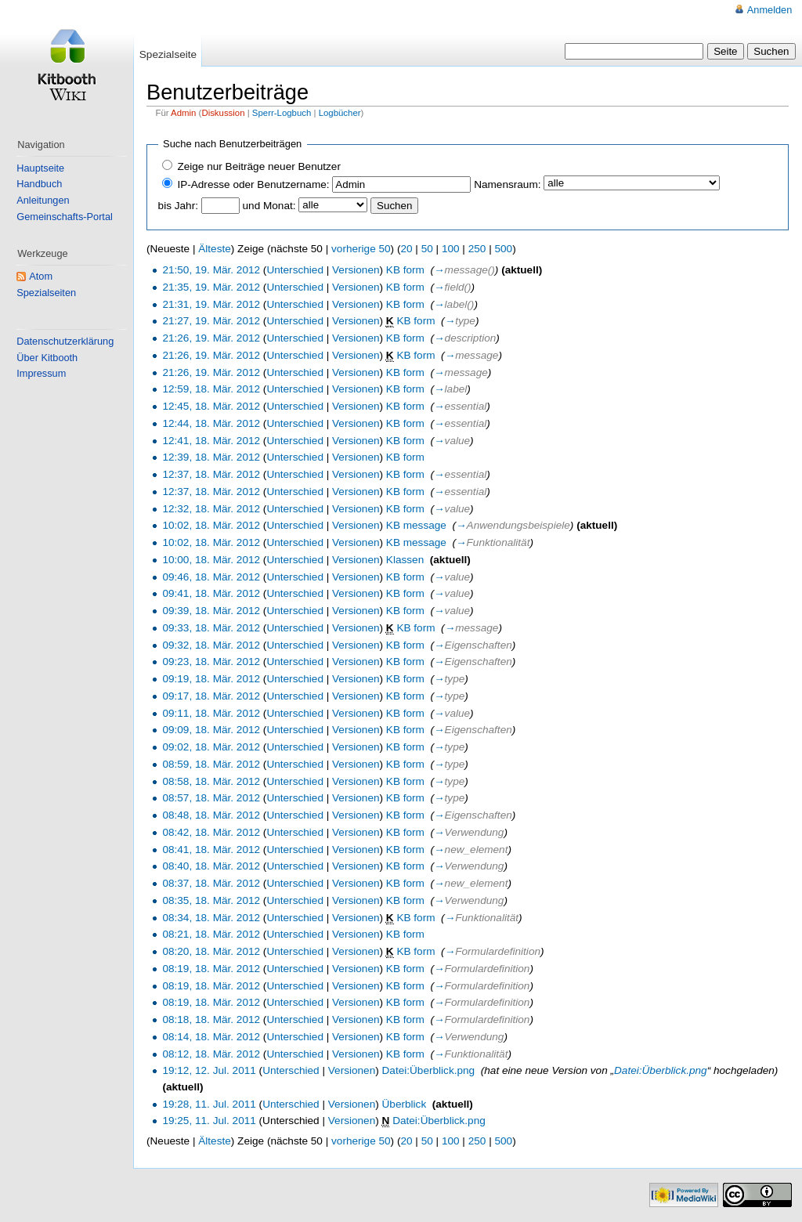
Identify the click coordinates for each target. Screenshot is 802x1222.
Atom (40, 276)
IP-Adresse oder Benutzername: (253, 184)
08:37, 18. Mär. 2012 (211, 883)
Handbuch (39, 184)
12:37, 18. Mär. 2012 (211, 474)
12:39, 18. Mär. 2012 (211, 457)
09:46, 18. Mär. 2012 (211, 577)
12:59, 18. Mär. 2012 (211, 389)
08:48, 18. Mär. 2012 (211, 815)
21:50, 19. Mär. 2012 (211, 270)
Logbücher (340, 113)
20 (406, 249)
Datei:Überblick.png (428, 1070)
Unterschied (294, 270)
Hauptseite (40, 168)
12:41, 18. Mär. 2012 (211, 440)
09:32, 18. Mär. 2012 (211, 645)
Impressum (41, 373)
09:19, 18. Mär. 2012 (211, 679)
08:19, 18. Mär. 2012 (211, 968)
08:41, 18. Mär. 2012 (211, 849)
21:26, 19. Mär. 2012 (211, 338)
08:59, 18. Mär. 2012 (211, 764)
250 (477, 249)
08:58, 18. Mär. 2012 (211, 781)
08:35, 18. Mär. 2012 (211, 900)
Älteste (214, 249)
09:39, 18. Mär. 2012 (211, 610)
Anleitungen (42, 200)
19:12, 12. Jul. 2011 (208, 1070)
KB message (416, 525)
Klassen (405, 560)
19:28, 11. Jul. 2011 (208, 1104)
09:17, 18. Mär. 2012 (211, 696)
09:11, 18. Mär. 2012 (211, 713)
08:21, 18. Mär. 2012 (211, 934)
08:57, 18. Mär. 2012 (211, 798)
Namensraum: (507, 184)
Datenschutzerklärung (65, 341)
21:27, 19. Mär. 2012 (211, 321)
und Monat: (269, 206)
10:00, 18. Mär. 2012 (211, 560)
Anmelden (769, 10)
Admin (183, 113)
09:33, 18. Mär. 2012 (211, 628)
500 (503, 249)
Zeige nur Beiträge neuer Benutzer (259, 166)
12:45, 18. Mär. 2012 (211, 406)
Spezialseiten (46, 292)
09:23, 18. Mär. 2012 (211, 661)
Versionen (355, 270)
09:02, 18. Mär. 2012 (211, 747)
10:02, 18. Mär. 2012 (211, 525)
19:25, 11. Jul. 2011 (208, 1120)
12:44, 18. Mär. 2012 (211, 423)
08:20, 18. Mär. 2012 (211, 951)
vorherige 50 (361, 249)
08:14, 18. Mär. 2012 (211, 1037)
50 (427, 249)
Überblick (404, 1104)
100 (451, 249)
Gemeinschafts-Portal (64, 216)
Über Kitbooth (47, 357)
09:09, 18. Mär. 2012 (211, 730)
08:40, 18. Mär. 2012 (211, 866)
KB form (405, 270)
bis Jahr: (178, 206)
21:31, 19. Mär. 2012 (211, 304)
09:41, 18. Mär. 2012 (211, 593)
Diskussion (222, 113)
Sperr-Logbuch (281, 113)
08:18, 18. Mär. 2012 (211, 1019)
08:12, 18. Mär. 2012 (211, 1054)
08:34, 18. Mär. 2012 (211, 918)
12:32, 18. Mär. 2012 (211, 509)
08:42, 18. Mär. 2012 (211, 832)
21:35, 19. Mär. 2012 (211, 287)
